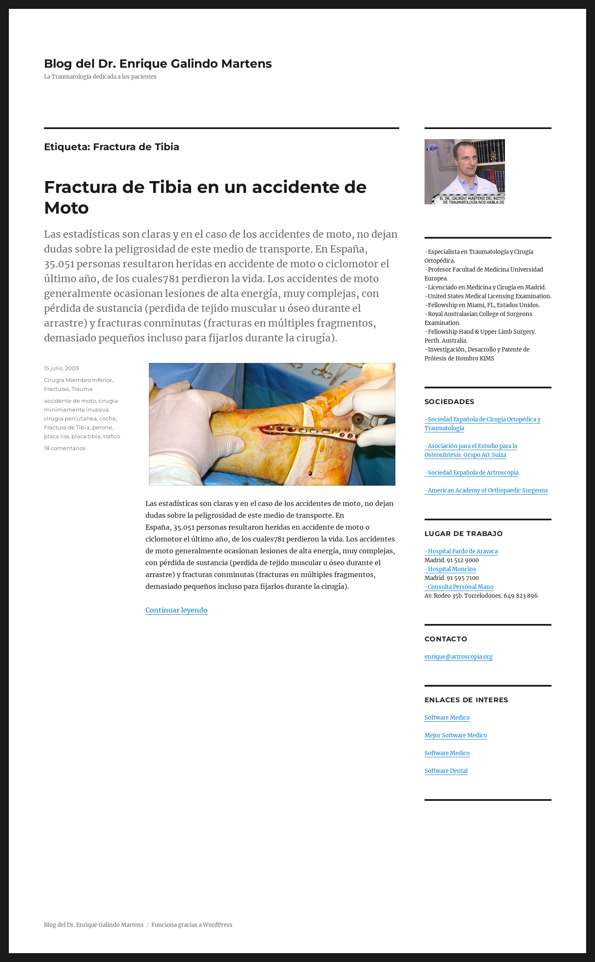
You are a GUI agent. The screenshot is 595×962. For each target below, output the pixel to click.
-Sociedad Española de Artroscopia (471, 472)
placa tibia (86, 436)
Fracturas (56, 388)
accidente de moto (70, 400)
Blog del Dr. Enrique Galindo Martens (158, 63)
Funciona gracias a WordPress (192, 925)
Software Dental (446, 771)
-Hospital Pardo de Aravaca (461, 551)
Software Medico (447, 717)
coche (107, 418)
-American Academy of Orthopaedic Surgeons (486, 490)
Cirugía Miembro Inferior (78, 380)
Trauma (82, 388)
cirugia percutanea (70, 418)
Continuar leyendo (176, 610)
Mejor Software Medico (456, 735)
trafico (111, 436)
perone (102, 427)
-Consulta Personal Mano (459, 587)
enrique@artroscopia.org (459, 656)
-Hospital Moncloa (450, 569)
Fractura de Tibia (67, 427)
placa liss (56, 436)
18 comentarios (64, 448)
